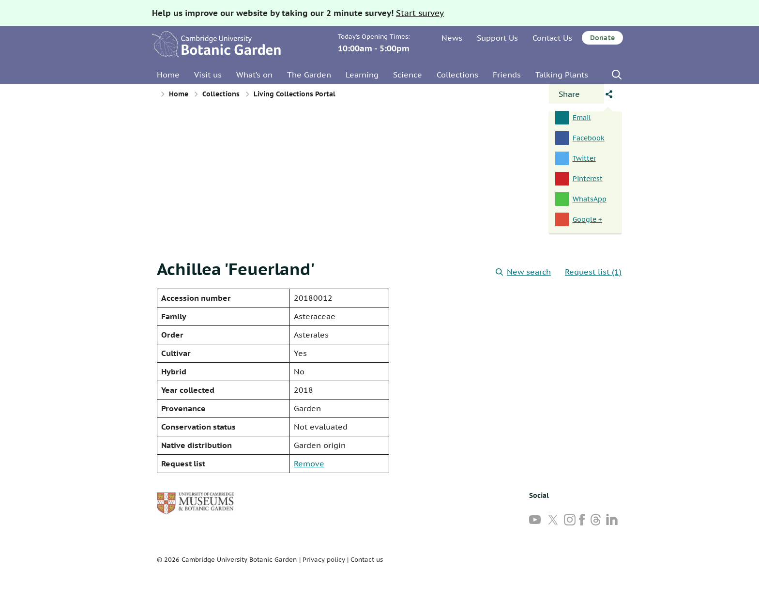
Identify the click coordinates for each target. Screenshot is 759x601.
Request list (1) (593, 272)
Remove (309, 463)
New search (523, 272)
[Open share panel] (576, 94)
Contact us (366, 559)
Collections (457, 74)
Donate (602, 37)
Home (168, 74)
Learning (362, 74)
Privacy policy (324, 559)
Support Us (497, 38)
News (451, 38)
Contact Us (552, 38)
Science (407, 74)
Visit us (208, 74)
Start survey (420, 13)
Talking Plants (561, 74)
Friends (507, 74)
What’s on (254, 74)
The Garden (309, 74)
